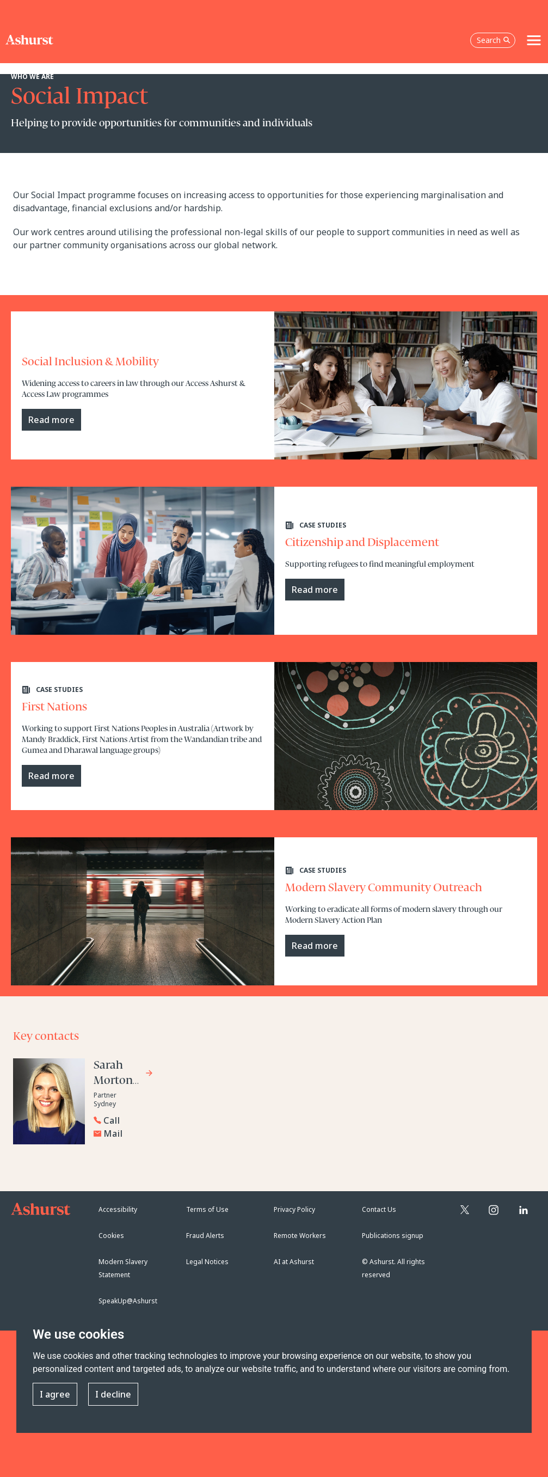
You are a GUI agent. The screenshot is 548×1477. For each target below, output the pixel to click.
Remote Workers (300, 1235)
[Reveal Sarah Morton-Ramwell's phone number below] (175, 1120)
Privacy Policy (294, 1209)
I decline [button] (113, 1394)
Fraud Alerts (205, 1235)
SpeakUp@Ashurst (127, 1301)
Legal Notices (207, 1261)
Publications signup (392, 1235)
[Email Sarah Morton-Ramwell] (178, 1133)
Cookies (111, 1235)
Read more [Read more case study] (51, 420)
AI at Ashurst (294, 1261)
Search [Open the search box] (493, 40)
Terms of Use (207, 1209)
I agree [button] (55, 1394)
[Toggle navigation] (534, 40)
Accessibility (117, 1209)
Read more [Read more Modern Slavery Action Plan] (315, 946)
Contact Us (379, 1209)
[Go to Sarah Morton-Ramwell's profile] (123, 1074)
